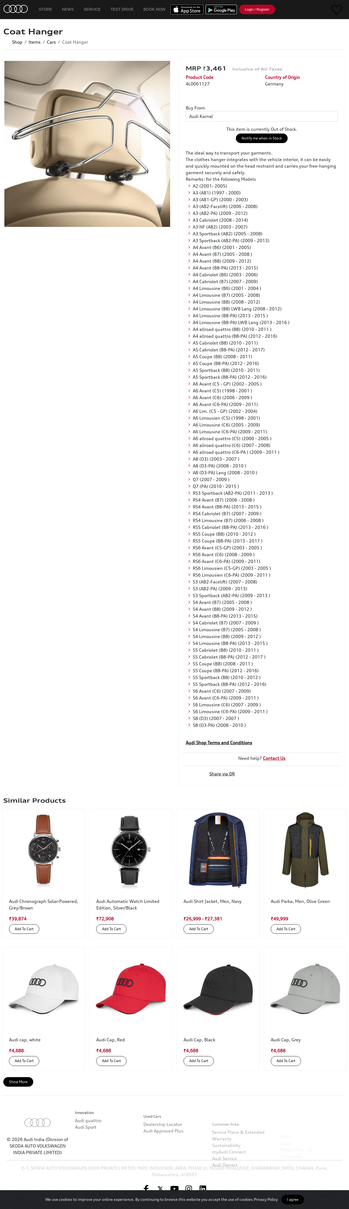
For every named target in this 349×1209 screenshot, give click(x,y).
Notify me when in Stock (262, 138)
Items (35, 42)
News (68, 9)
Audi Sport (86, 1151)
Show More (18, 1082)
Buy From (195, 108)
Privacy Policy (266, 1199)
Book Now (154, 9)
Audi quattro (88, 1144)
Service (92, 9)
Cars (51, 42)
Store (45, 9)
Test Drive (122, 9)
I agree (292, 1199)
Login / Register (257, 9)
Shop (17, 42)
